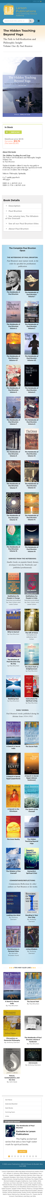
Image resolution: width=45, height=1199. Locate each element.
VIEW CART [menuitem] (37, 1)
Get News (8, 1100)
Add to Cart (12, 132)
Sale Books (9, 1108)
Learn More (22, 1151)
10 (36, 1156)
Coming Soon (10, 1112)
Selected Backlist (11, 1104)
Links (7, 1116)
